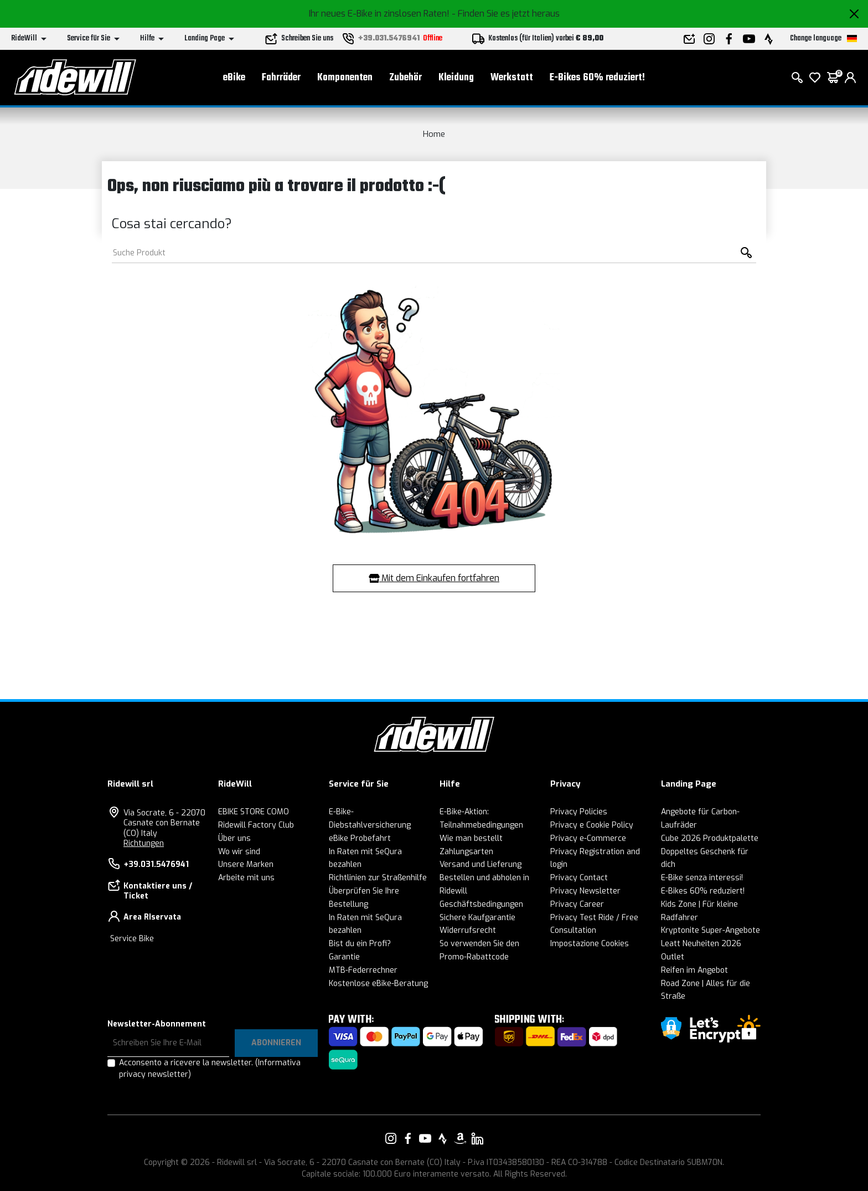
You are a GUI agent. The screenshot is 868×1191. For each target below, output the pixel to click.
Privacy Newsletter (585, 891)
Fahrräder (281, 78)
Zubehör (405, 78)
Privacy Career (577, 904)
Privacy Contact (579, 877)
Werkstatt (511, 78)
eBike (234, 78)
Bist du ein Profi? (360, 943)
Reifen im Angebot (694, 970)
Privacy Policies (578, 812)
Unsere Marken (245, 864)
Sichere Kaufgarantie (477, 917)
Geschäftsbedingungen (481, 904)
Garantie (344, 957)
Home (434, 134)
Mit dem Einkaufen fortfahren (434, 578)
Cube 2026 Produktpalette (709, 838)
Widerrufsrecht (468, 930)
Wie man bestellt (471, 838)
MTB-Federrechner (363, 970)
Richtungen (143, 843)
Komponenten (345, 78)
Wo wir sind (239, 851)
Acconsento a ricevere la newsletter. (210, 1068)
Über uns (234, 838)
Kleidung (456, 78)
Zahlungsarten (466, 851)
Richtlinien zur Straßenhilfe (378, 877)
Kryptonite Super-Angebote (710, 930)
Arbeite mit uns (246, 877)
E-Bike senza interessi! (702, 877)
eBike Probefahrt (360, 838)
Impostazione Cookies (589, 943)
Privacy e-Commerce (588, 838)
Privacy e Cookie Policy (591, 825)
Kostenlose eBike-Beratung (378, 983)
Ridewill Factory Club (256, 825)
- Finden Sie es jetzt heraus (506, 13)
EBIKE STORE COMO (253, 812)
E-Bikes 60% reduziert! (597, 78)
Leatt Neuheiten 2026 (701, 943)
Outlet (672, 957)
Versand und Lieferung (480, 864)
